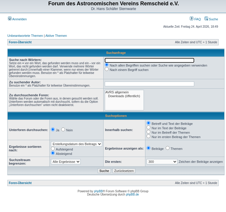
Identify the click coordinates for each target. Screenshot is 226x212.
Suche (211, 19)
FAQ (195, 19)
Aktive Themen (56, 35)
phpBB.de (132, 194)
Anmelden (17, 19)
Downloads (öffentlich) (124, 96)
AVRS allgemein (124, 92)
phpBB (98, 191)
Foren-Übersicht (20, 42)
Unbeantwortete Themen (25, 35)
